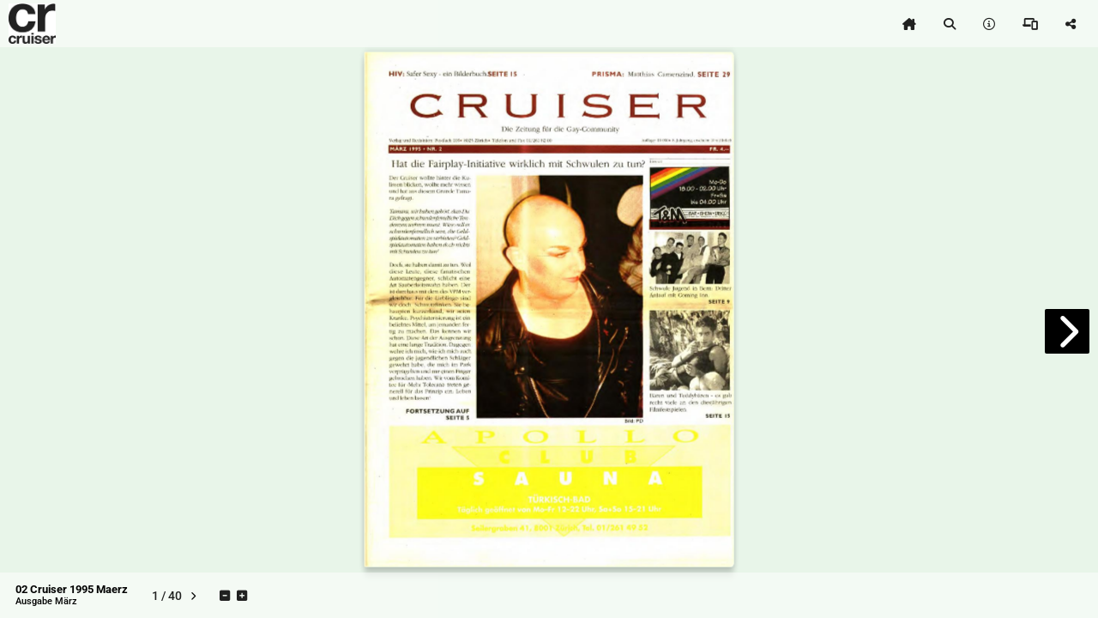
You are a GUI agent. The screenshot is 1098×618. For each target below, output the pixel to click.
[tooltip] (909, 24)
